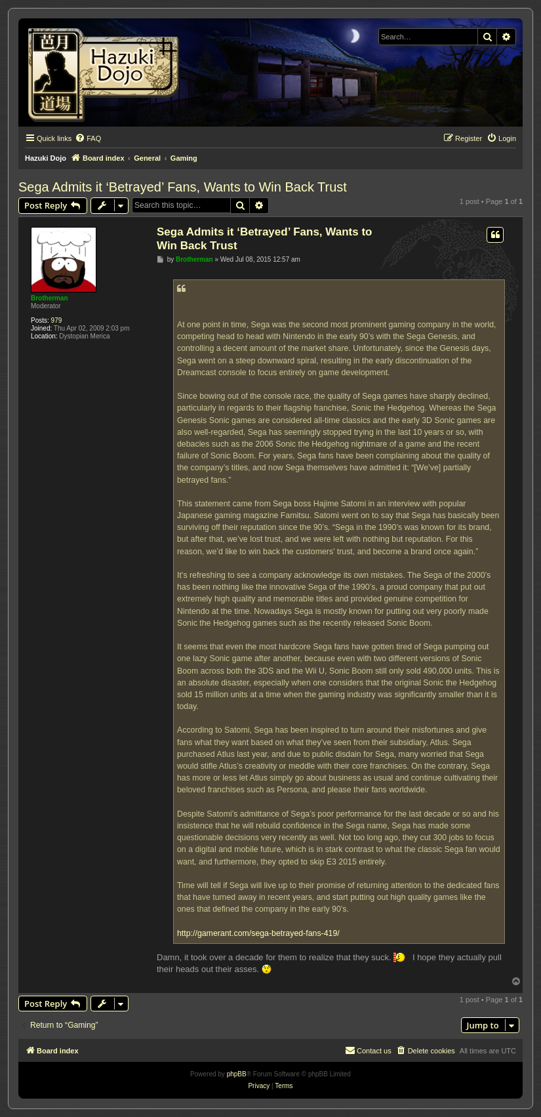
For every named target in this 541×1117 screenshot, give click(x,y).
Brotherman (49, 298)
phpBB (237, 1074)
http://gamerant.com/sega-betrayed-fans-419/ (258, 933)
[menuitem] (88, 138)
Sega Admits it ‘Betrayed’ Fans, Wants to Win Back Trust (182, 187)
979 (56, 320)
